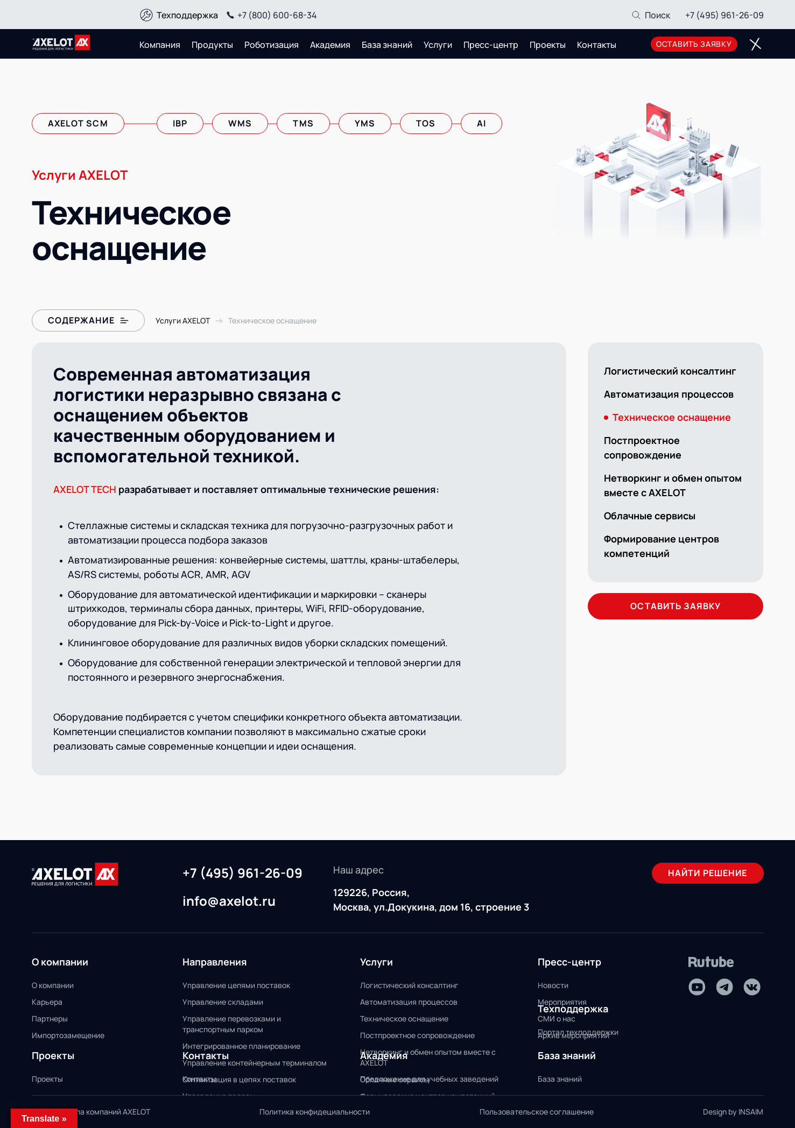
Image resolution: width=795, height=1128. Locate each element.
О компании (53, 985)
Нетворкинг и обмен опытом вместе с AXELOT (673, 485)
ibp (180, 123)
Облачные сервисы (649, 515)
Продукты (212, 45)
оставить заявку (694, 44)
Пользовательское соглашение (537, 1111)
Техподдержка (187, 15)
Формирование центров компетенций (661, 546)
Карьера (47, 1002)
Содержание (88, 320)
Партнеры (50, 1018)
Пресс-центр (490, 45)
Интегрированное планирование (241, 1046)
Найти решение (708, 873)
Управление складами (222, 1002)
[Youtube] (697, 987)
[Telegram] (724, 987)
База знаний (387, 45)
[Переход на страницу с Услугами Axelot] (183, 320)
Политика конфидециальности (314, 1111)
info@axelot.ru (229, 901)
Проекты (548, 45)
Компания (159, 45)
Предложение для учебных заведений (429, 1079)
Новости (553, 985)
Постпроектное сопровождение (642, 447)
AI (481, 123)
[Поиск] (650, 15)
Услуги (438, 45)
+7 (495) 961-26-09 (724, 15)
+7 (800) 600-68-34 (270, 15)
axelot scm (78, 123)
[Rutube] (711, 962)
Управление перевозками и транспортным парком (231, 1023)
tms (303, 123)
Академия (330, 45)
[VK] (752, 987)
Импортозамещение (68, 1035)
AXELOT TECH (84, 489)
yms (365, 123)
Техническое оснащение (404, 1018)
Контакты (596, 45)
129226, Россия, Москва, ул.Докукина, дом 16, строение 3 (431, 899)
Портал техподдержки (578, 1032)
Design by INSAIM (733, 1111)
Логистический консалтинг (670, 370)
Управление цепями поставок (236, 985)
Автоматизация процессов (669, 393)
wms (240, 123)
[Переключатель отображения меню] (756, 44)
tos (425, 123)
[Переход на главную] (61, 42)
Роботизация (271, 45)
